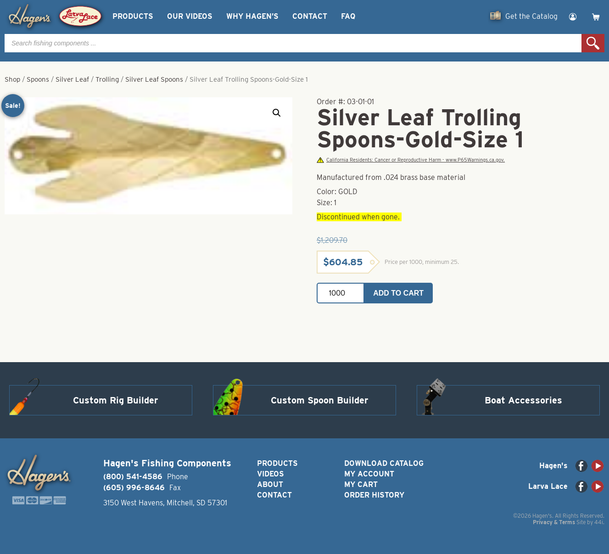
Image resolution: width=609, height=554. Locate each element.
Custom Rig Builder (115, 400)
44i (598, 522)
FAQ (348, 16)
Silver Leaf (72, 79)
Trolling (107, 79)
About (270, 484)
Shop (12, 79)
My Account (369, 474)
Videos (270, 474)
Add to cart (398, 293)
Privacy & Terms (554, 522)
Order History (374, 495)
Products (132, 16)
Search (592, 43)
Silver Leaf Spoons (154, 79)
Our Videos (189, 16)
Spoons (38, 79)
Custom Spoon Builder (320, 400)
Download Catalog (384, 463)
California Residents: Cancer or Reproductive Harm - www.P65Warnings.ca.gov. (411, 160)
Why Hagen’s (252, 16)
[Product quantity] (340, 293)
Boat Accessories (523, 400)
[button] (276, 113)
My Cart (361, 484)
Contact (309, 16)
